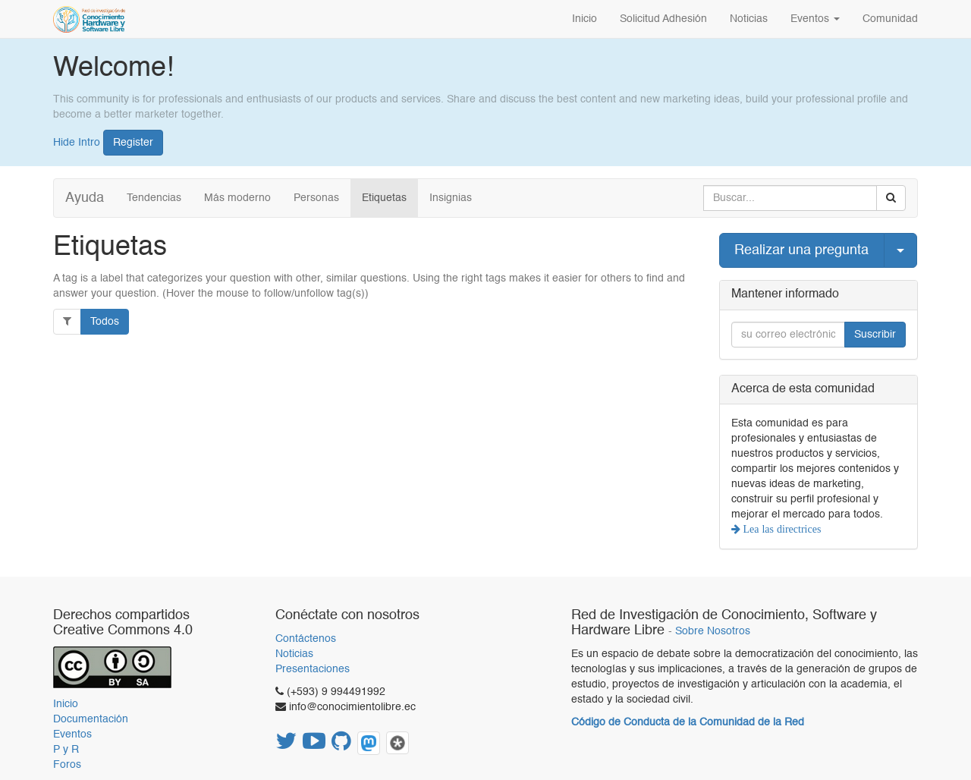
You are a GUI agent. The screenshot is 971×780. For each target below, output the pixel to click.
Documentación (90, 719)
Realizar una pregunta (801, 250)
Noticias (294, 654)
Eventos (72, 734)
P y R (66, 749)
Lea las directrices (781, 529)
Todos (104, 321)
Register (133, 142)
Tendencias (154, 198)
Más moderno (237, 198)
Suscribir (875, 334)
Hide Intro (76, 142)
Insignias (450, 198)
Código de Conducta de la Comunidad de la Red (687, 722)
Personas (316, 198)
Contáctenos (305, 639)
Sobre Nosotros (712, 632)
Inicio (65, 704)
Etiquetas (384, 198)
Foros (67, 765)
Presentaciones (312, 669)
